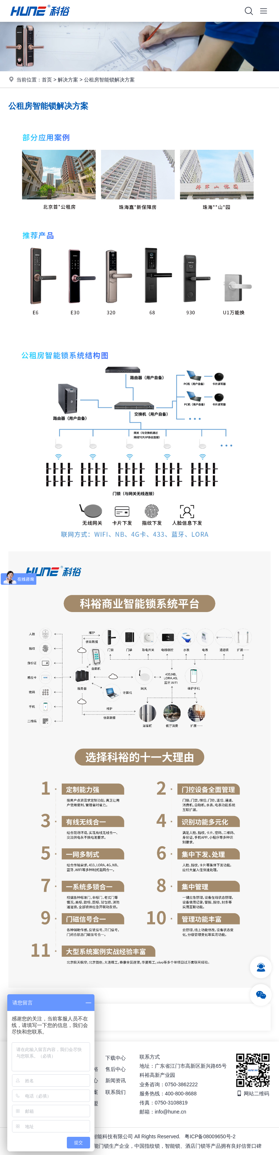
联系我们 (115, 1092)
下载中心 (115, 1058)
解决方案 (68, 80)
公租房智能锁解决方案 (109, 80)
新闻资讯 (115, 1080)
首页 (47, 80)
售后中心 (115, 1069)
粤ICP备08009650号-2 (210, 1136)
